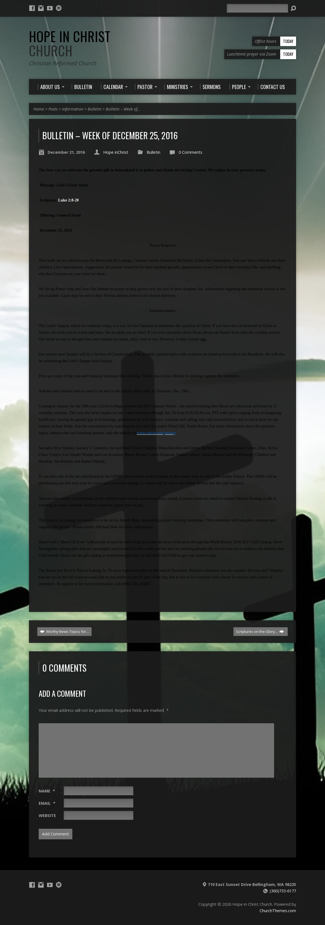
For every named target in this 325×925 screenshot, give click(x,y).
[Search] (257, 8)
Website (47, 815)
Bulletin (94, 109)
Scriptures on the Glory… (260, 631)
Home (38, 109)
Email (47, 803)
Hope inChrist (115, 152)
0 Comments (190, 152)
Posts (53, 109)
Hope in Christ (69, 43)
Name (47, 791)
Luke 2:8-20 (68, 200)
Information (72, 109)
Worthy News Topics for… (64, 631)
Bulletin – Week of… (123, 109)
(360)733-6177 (283, 890)
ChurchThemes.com (278, 910)
